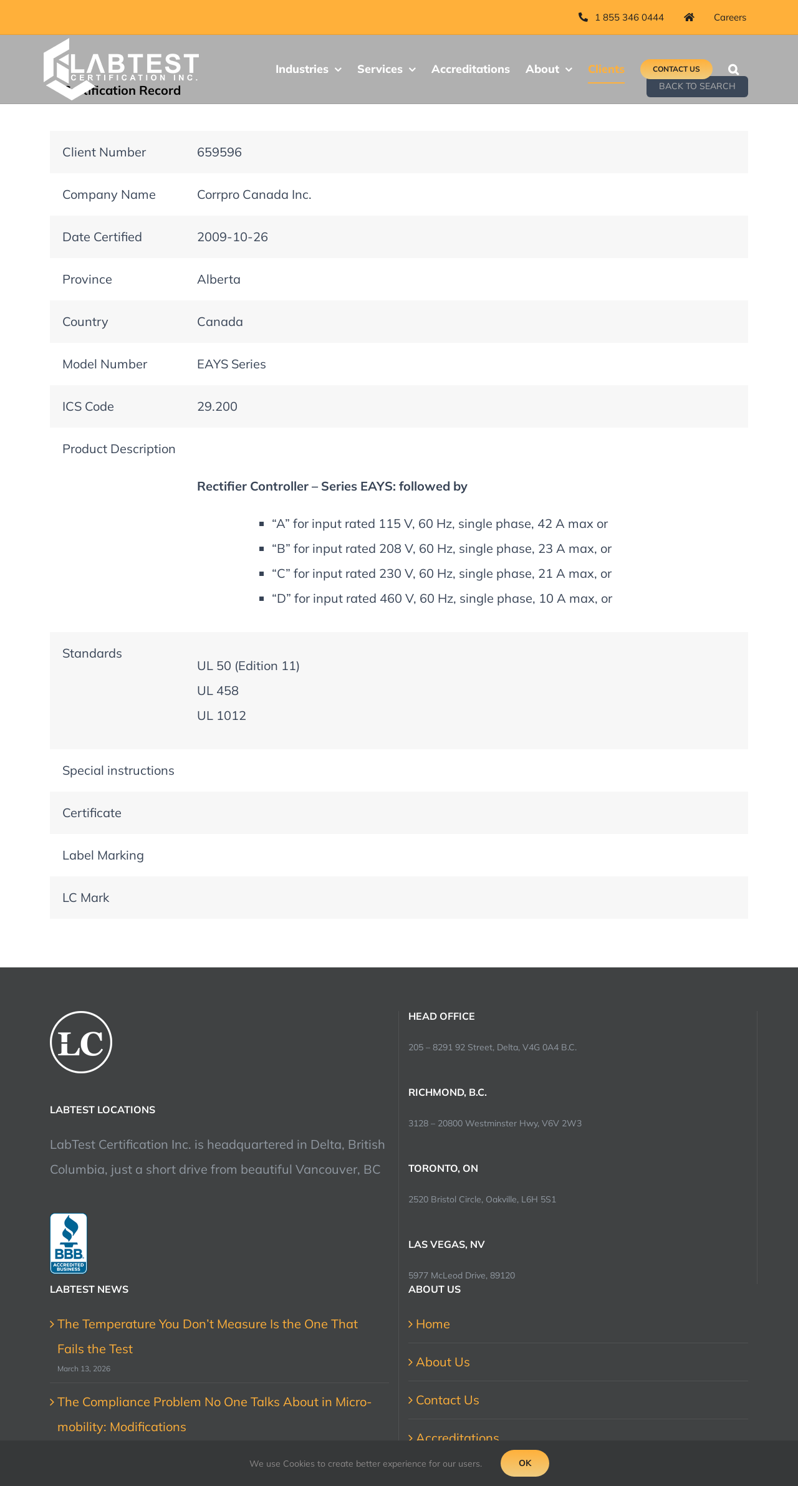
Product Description (119, 448)
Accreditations (457, 1437)
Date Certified (102, 236)
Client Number (104, 152)
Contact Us (447, 1399)
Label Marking (103, 855)
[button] (733, 69)
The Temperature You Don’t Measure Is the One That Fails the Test (207, 1336)
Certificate (92, 812)
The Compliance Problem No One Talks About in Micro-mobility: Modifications (214, 1414)
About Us (443, 1361)
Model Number (104, 364)
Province (87, 279)
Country (85, 321)
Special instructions (118, 770)
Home (433, 1323)
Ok (525, 1463)
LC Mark (85, 897)
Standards (92, 653)
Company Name (109, 194)
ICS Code (88, 406)
